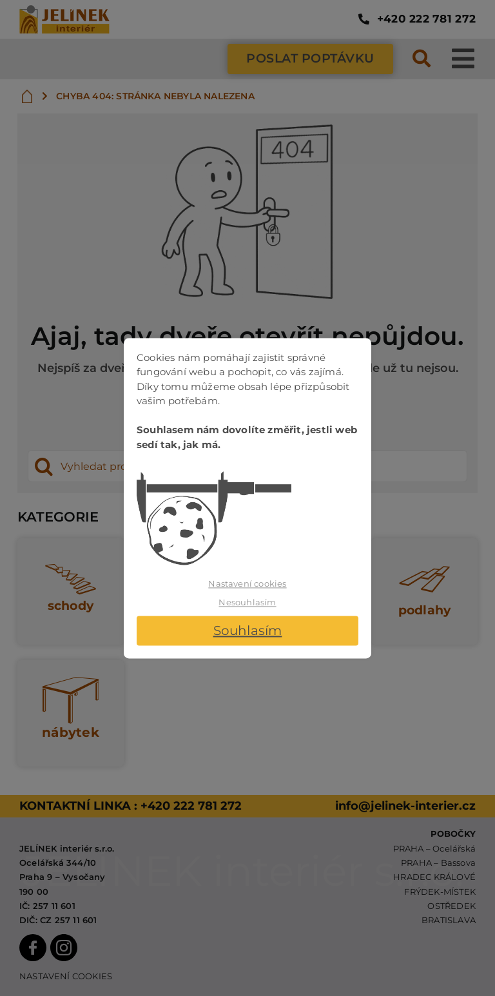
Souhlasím (247, 630)
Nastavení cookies (247, 583)
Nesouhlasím (247, 603)
